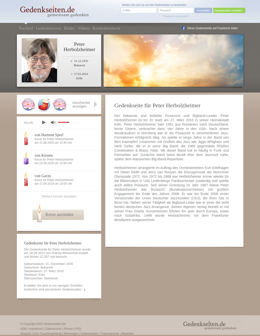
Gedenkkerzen (48, 28)
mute (53, 122)
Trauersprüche (109, 333)
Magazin (25, 333)
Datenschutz (54, 328)
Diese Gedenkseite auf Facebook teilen (212, 28)
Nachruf (26, 28)
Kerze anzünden (59, 214)
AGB (23, 328)
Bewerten (128, 333)
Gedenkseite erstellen (228, 10)
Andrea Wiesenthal (65, 253)
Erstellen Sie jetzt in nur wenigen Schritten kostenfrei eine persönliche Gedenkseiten (53, 287)
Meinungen (71, 333)
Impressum (36, 328)
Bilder (69, 28)
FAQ (78, 328)
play (43, 122)
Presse (68, 328)
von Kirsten (44, 155)
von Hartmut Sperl (49, 135)
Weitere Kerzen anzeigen (59, 196)
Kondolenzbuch (106, 28)
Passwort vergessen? (175, 16)
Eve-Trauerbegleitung (47, 333)
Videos (84, 28)
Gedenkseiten (89, 333)
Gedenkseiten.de (55, 324)
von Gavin (43, 176)
